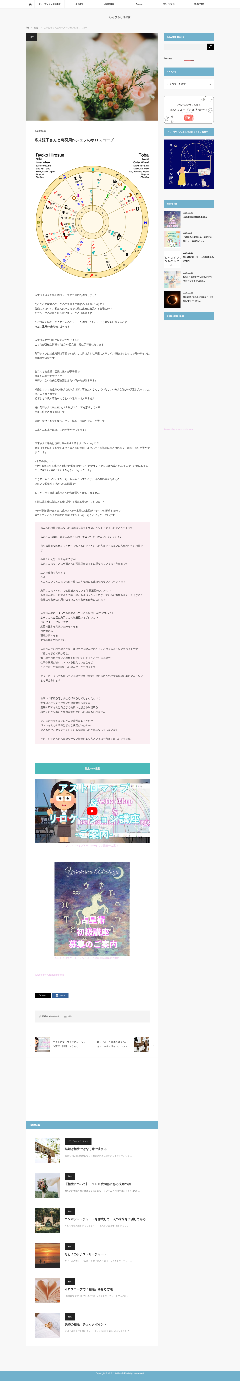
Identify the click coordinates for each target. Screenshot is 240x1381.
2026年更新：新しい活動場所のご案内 (198, 259)
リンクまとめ (169, 4)
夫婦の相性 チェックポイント (86, 1324)
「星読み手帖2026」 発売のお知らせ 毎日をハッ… (197, 239)
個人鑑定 (79, 4)
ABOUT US (199, 4)
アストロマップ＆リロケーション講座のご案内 (92, 845)
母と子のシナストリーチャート (86, 1254)
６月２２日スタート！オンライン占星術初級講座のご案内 (87, 958)
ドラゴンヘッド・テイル (78, 1141)
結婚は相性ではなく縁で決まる (86, 1149)
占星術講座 (109, 4)
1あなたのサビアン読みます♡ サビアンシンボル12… (197, 279)
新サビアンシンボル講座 (49, 4)
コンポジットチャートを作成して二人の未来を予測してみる (105, 1219)
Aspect (139, 4)
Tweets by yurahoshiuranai (49, 974)
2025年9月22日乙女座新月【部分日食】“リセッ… (198, 299)
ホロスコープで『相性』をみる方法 (89, 1289)
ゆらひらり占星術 (120, 17)
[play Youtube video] (92, 811)
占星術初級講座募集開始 (195, 217)
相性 (32, 37)
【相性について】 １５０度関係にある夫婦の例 (98, 1184)
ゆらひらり (54, 1016)
